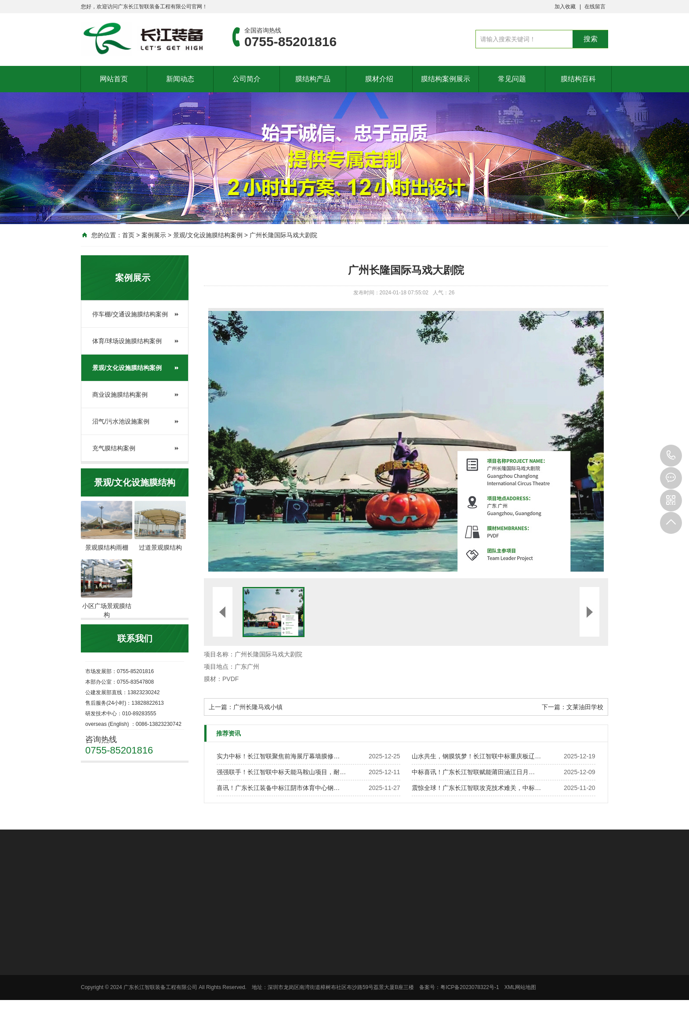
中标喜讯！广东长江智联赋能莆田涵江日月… (473, 771)
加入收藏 (565, 7)
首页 (128, 235)
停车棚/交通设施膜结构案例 (130, 314)
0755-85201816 (671, 456)
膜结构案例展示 (445, 79)
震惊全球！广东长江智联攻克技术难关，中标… (476, 787)
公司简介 (246, 79)
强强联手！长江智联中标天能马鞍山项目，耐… (281, 771)
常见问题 (512, 79)
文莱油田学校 (584, 706)
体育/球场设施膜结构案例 (127, 340)
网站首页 (114, 79)
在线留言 (595, 7)
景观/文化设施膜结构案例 (208, 235)
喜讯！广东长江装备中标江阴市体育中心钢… (278, 787)
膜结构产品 (312, 79)
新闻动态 (180, 79)
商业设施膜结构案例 (120, 394)
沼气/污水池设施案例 (120, 421)
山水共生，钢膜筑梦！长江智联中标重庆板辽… (476, 756)
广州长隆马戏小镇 (258, 706)
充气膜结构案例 (113, 448)
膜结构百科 (578, 79)
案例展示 (153, 235)
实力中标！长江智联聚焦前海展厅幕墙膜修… (278, 756)
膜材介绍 (379, 79)
